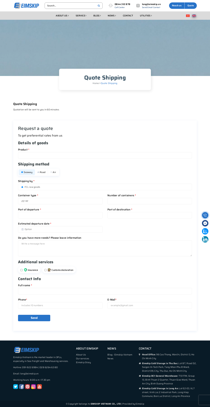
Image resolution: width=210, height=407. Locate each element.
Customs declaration (60, 270)
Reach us (176, 5)
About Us (81, 354)
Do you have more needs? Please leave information (49, 238)
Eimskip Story (83, 362)
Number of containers (121, 195)
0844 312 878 (122, 4)
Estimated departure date (34, 224)
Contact (128, 15)
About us (62, 15)
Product (23, 150)
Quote (190, 5)
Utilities (146, 15)
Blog (97, 15)
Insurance (31, 270)
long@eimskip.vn (151, 4)
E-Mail (111, 300)
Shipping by (26, 181)
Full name (25, 285)
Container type (28, 195)
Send (34, 318)
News (112, 15)
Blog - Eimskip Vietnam (119, 354)
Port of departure (29, 210)
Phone (22, 300)
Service (81, 15)
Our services (82, 358)
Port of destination (119, 210)
